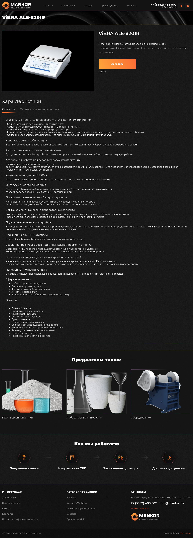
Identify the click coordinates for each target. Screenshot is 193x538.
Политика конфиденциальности (20, 519)
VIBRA (102, 71)
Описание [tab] (9, 109)
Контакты (132, 5)
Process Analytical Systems (81, 508)
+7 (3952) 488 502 (164, 4)
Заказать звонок (140, 508)
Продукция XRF (75, 519)
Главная (48, 5)
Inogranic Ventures (77, 503)
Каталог (87, 5)
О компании (68, 5)
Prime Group (185, 533)
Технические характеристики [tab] (39, 109)
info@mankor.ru (169, 7)
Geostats (71, 513)
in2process (72, 497)
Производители (109, 5)
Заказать (117, 63)
